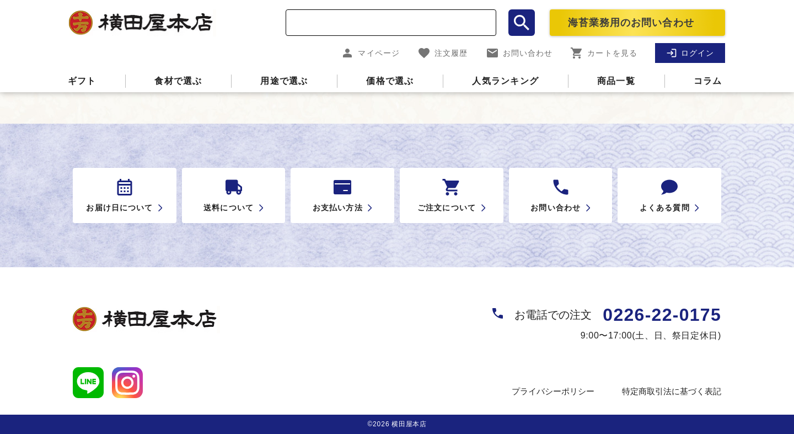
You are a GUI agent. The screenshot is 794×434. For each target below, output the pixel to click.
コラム (708, 81)
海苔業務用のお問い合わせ (631, 22)
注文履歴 (442, 53)
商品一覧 (616, 81)
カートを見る (603, 53)
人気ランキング (505, 81)
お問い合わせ (519, 53)
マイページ (370, 53)
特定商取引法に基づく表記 (671, 391)
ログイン (690, 53)
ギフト (82, 81)
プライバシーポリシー (553, 391)
